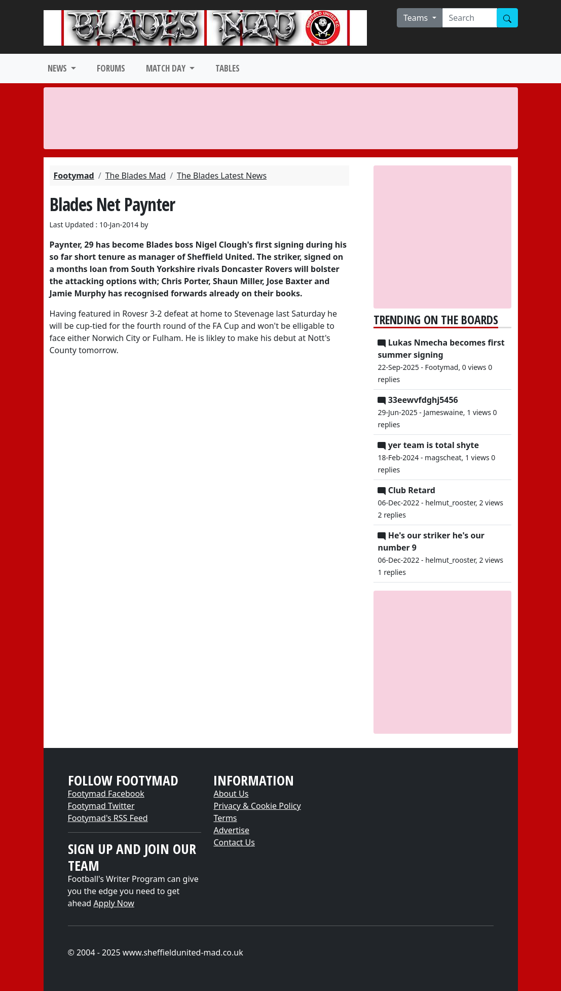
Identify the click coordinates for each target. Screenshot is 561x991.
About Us (230, 793)
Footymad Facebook (106, 793)
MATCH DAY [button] (167, 68)
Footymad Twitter (101, 805)
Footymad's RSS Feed (108, 818)
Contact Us (233, 842)
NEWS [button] (58, 68)
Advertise (231, 830)
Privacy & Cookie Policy (257, 805)
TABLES (227, 68)
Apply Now (113, 903)
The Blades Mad (135, 175)
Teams (416, 17)
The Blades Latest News (222, 175)
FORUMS (111, 68)
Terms (225, 818)
